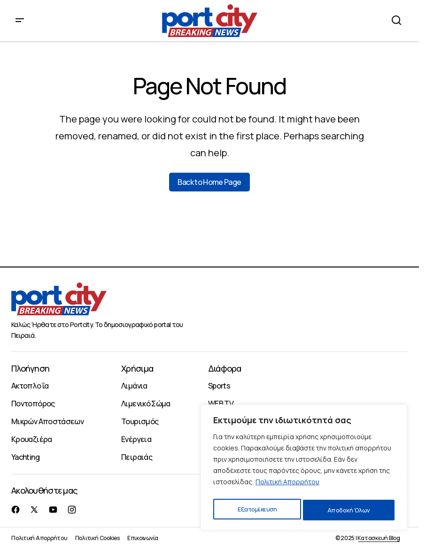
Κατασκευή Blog (378, 538)
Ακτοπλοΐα (29, 386)
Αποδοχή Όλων (349, 509)
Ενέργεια (136, 439)
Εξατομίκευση (256, 509)
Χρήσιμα (137, 368)
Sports (219, 386)
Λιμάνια (134, 386)
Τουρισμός (139, 421)
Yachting (25, 457)
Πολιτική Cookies (97, 538)
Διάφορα (224, 368)
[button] (19, 20)
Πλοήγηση (30, 368)
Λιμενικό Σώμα (145, 403)
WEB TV (220, 403)
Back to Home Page (209, 182)
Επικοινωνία (142, 538)
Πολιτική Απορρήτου (287, 486)
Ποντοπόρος (33, 403)
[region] (304, 469)
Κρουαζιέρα (31, 439)
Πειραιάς (136, 457)
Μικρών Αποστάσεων (47, 421)
